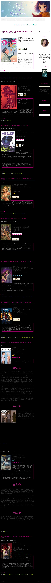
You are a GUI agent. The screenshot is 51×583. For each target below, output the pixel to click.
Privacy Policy (40, 19)
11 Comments (11, 221)
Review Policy (16, 19)
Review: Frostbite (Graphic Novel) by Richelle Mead (16, 302)
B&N (23, 462)
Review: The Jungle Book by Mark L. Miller (13, 219)
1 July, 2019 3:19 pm (4, 128)
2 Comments (10, 128)
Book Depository (28, 554)
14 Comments (11, 304)
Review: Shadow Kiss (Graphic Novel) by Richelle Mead (17, 261)
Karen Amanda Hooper (43, 91)
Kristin (15, 34)
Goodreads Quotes (47, 93)
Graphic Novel (9, 72)
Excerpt (5, 72)
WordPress (48, 581)
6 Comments (11, 182)
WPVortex (44, 581)
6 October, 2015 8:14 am (4, 304)
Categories (40, 102)
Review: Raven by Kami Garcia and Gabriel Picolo (15, 125)
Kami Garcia (21, 173)
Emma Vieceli (18, 296)
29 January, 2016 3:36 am (4, 221)
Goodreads (14, 357)
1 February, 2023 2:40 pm (4, 34)
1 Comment (10, 81)
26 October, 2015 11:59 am (5, 263)
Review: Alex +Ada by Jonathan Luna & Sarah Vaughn (16, 342)
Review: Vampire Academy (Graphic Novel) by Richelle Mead (16, 537)
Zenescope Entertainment (21, 213)
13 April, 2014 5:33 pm (4, 451)
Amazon (19, 357)
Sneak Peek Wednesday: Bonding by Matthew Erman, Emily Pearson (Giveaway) (16, 32)
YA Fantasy (10, 296)
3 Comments (11, 34)
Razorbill (27, 296)
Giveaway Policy (25, 19)
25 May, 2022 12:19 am (4, 81)
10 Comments (12, 263)
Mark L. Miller (14, 213)
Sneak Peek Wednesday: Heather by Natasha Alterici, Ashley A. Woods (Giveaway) (16, 78)
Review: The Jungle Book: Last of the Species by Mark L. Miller (17, 179)
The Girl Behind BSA (6, 19)
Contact (33, 19)
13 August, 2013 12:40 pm (4, 540)
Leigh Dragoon (23, 296)
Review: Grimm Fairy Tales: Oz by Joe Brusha (14, 449)
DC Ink (13, 173)
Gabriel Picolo (17, 173)
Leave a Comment (11, 345)
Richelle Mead (31, 296)
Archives (40, 113)
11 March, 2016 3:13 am (4, 182)
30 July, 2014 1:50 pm (4, 345)
